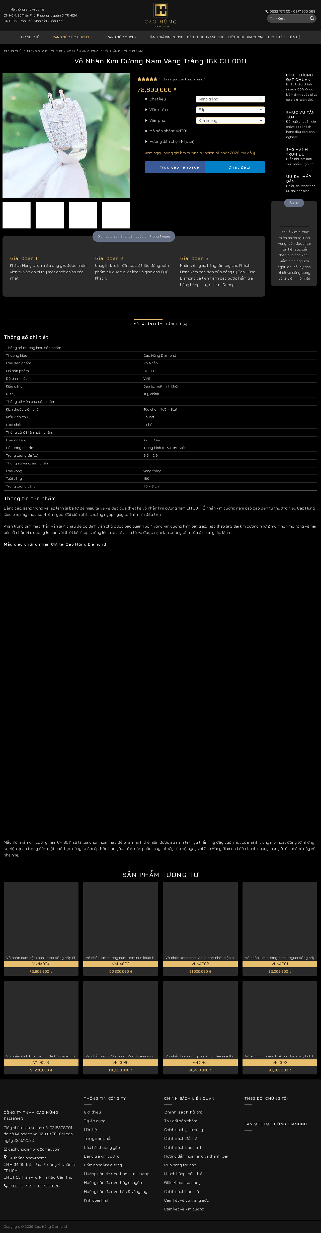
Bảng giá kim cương (162, 37)
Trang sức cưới (116, 37)
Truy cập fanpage (175, 167)
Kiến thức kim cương (246, 37)
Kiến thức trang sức (206, 37)
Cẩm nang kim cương (103, 1165)
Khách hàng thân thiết (184, 1173)
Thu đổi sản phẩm (180, 1121)
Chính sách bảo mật (182, 1191)
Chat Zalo (235, 167)
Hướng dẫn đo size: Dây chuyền (113, 1182)
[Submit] (312, 18)
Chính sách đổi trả (181, 1138)
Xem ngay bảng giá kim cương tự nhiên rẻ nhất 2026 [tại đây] (200, 153)
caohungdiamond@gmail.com (34, 1149)
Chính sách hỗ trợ (183, 1112)
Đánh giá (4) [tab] (176, 324)
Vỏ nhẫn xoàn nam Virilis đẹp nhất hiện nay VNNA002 (210, 957)
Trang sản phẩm (99, 1138)
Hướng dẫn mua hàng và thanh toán (196, 1156)
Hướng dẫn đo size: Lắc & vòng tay (115, 1191)
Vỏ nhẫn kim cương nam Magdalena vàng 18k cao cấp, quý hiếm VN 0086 (147, 1056)
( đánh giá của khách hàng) (182, 79)
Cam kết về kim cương (184, 1209)
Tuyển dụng (94, 1121)
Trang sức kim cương (68, 37)
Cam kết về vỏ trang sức (186, 1200)
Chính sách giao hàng (183, 1129)
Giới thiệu (276, 37)
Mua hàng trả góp (180, 1165)
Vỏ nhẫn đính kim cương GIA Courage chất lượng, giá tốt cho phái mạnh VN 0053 (74, 1056)
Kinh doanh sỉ (96, 1200)
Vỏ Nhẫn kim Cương (83, 51)
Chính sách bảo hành (183, 1147)
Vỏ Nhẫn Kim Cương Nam (123, 51)
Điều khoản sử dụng (182, 1182)
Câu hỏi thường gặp (102, 1147)
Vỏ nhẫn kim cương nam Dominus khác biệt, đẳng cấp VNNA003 (140, 957)
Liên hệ (295, 37)
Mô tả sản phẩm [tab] (148, 324)
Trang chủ (30, 37)
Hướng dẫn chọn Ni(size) (171, 141)
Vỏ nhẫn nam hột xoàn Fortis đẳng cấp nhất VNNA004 (51, 957)
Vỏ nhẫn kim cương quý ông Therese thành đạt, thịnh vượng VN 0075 (223, 1056)
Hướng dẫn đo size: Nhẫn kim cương (116, 1173)
